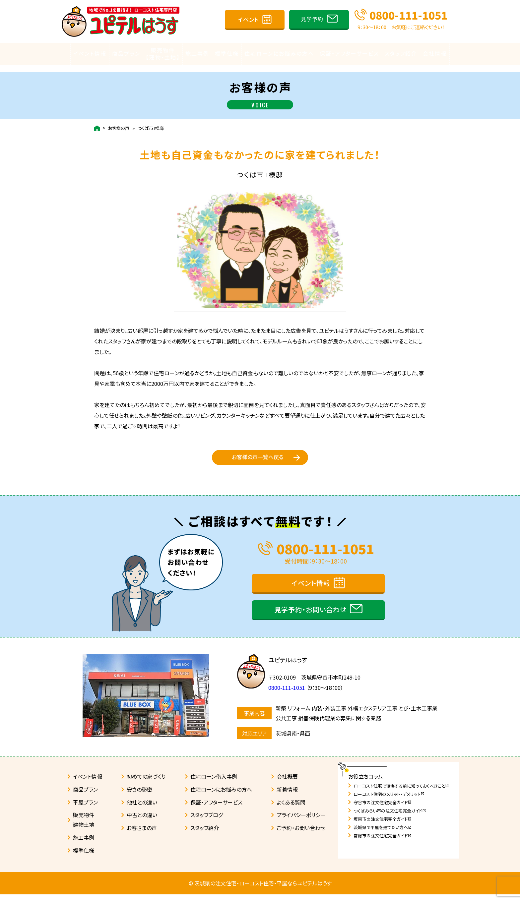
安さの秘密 (139, 796)
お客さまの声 (142, 834)
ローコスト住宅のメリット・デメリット (389, 801)
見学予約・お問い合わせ (310, 616)
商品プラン (126, 53)
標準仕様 (227, 53)
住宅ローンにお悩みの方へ (279, 53)
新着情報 (287, 796)
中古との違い (142, 822)
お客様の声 (118, 121)
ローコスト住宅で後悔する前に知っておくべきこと (401, 792)
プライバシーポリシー (301, 822)
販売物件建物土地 (83, 826)
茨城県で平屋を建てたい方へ (383, 834)
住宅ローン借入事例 (213, 783)
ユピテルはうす (291, 666)
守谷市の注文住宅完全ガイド (383, 809)
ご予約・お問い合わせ (301, 834)
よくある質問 (291, 809)
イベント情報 (89, 53)
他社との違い (142, 809)
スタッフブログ (206, 822)
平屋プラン (85, 809)
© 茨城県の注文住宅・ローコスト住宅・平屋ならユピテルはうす (260, 890)
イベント (248, 19)
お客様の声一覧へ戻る (257, 455)
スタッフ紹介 (401, 53)
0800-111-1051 (408, 15)
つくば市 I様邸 (151, 121)
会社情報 (435, 53)
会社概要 (287, 783)
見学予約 (312, 19)
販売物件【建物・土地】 (163, 53)
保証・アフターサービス (349, 53)
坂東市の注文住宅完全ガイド (383, 825)
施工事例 (197, 53)
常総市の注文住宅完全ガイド (383, 842)
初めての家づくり (146, 783)
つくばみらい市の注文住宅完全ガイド (390, 817)
